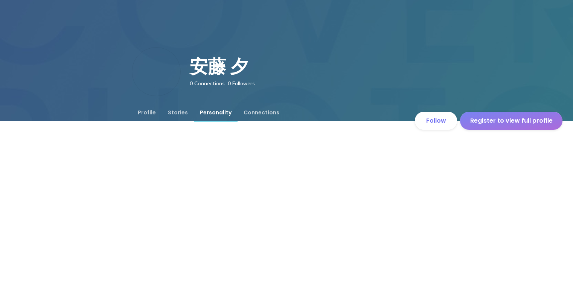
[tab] (147, 112)
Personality (216, 112)
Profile (147, 112)
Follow (436, 120)
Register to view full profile (511, 120)
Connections (261, 112)
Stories (178, 112)
